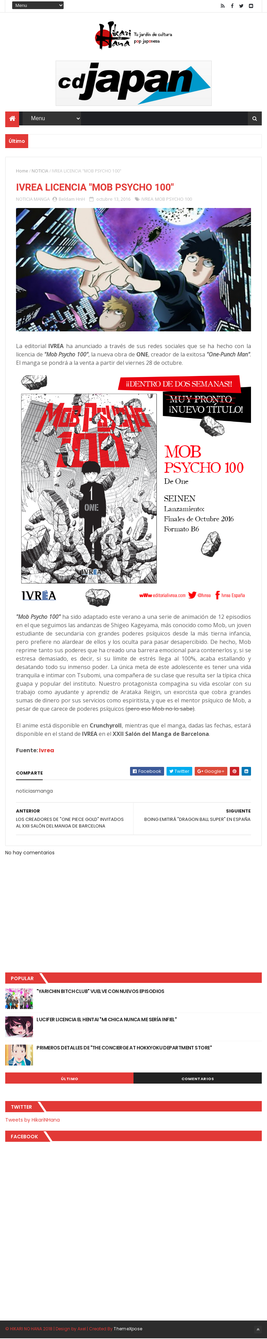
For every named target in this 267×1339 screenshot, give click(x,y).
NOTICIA (40, 171)
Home (22, 171)
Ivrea (46, 751)
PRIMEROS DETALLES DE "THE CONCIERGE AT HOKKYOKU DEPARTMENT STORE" (124, 1048)
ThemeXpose (128, 1329)
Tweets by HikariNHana (32, 1120)
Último (69, 1079)
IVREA (147, 199)
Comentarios (197, 1079)
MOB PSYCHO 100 (173, 199)
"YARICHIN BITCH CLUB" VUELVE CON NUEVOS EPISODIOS (100, 991)
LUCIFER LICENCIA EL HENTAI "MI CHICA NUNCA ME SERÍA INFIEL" (107, 1019)
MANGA (42, 199)
